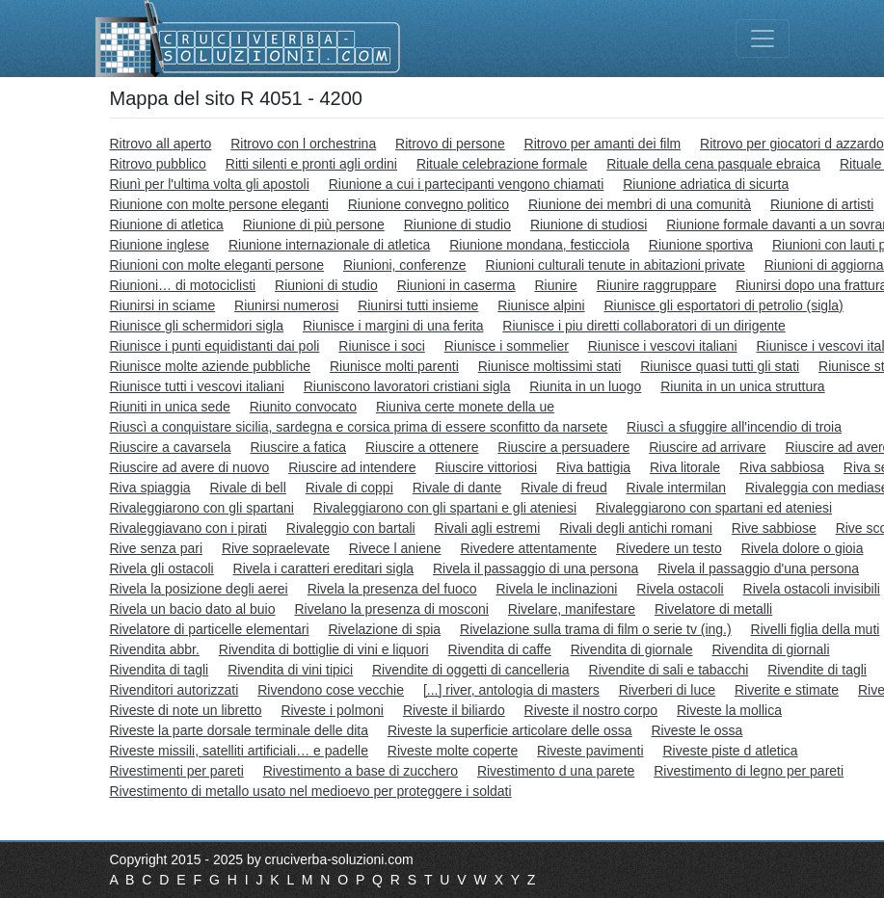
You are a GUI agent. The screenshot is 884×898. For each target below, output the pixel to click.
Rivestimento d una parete (555, 771)
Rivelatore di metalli (713, 609)
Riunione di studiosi (588, 224)
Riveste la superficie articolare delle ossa (510, 730)
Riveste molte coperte (453, 750)
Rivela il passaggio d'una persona (758, 568)
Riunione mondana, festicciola (539, 244)
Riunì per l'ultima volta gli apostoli (209, 184)
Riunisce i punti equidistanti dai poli (215, 346)
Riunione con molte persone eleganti (219, 204)
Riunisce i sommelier (506, 346)
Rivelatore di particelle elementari (209, 629)
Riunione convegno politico (428, 204)
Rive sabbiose (774, 528)
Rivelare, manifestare (571, 609)
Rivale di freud (564, 487)
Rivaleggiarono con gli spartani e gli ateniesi (444, 507)
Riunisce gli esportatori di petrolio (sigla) (723, 305)
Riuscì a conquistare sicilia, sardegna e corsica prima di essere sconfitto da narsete (359, 427)
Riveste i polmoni (332, 710)
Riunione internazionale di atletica (329, 244)
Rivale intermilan (676, 487)
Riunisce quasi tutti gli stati (719, 366)
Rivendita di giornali (770, 649)
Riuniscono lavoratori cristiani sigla (407, 386)
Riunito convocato (303, 406)
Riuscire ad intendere (351, 467)
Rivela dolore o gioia (802, 548)
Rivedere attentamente (528, 548)
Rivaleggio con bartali (350, 528)
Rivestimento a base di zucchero (360, 771)
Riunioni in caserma (456, 285)
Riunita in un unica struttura (742, 386)
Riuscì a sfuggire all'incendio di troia (734, 427)
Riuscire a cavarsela (170, 447)
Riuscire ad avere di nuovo (190, 467)
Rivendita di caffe (499, 649)
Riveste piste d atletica (730, 750)
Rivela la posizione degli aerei (199, 588)
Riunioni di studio (326, 285)
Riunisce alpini (540, 305)
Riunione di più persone (314, 224)
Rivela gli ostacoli (162, 568)
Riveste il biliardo (454, 710)
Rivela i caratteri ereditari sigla (324, 568)
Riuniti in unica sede (170, 406)
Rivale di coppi (349, 487)
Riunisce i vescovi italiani (662, 346)
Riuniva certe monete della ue (465, 406)
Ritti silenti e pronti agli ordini (311, 164)
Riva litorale (685, 467)
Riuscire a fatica (298, 447)
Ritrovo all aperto (161, 143)
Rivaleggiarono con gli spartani (202, 507)
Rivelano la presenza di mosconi (391, 609)
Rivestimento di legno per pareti (749, 771)
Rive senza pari (156, 548)
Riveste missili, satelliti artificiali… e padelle (239, 750)
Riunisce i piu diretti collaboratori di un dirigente (643, 325)
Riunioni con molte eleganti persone (217, 265)
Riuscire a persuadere (563, 447)
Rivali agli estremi (488, 528)
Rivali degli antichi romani (635, 528)
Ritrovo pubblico (158, 164)
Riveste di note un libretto (186, 710)
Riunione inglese (160, 244)
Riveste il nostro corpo (591, 710)
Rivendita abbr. (155, 649)
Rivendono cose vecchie (330, 690)
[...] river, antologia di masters (511, 690)
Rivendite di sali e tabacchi (669, 669)
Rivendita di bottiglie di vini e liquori (324, 649)
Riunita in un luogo (585, 386)
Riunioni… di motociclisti (183, 285)
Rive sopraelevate (276, 548)
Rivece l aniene (395, 548)
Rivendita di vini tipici (290, 669)
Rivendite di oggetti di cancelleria (471, 669)
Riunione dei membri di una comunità (639, 204)
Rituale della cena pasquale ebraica (713, 164)
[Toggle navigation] (763, 38)
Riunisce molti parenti (394, 366)
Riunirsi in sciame (163, 305)
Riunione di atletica (167, 224)
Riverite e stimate (787, 690)
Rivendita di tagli (159, 669)
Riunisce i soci (381, 346)
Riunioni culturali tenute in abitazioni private (615, 265)
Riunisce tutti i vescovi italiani (197, 386)
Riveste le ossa (696, 730)
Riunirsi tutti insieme (418, 305)
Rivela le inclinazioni (556, 588)
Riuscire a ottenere (422, 447)
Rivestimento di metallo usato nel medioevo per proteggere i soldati (311, 791)
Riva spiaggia (150, 487)
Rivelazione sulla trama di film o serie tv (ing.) (596, 629)
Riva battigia (593, 467)
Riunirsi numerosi (286, 305)
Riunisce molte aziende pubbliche (210, 366)
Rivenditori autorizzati (174, 690)
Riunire (555, 285)
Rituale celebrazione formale (501, 164)
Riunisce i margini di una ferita (393, 325)
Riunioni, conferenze (405, 265)
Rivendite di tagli (817, 669)
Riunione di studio (457, 224)
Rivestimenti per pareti (177, 771)
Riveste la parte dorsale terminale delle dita (239, 730)
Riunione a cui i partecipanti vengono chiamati (466, 184)
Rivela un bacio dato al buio (193, 609)
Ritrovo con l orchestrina (303, 143)
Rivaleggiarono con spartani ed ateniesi (714, 507)
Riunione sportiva (701, 244)
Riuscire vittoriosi (486, 467)
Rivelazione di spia (384, 629)
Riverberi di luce (667, 690)
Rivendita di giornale (632, 649)
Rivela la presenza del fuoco (392, 588)
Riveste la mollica (729, 710)
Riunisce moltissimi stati (550, 366)
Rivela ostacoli (679, 588)
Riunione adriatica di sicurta (706, 184)
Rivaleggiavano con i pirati (188, 528)
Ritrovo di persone (450, 143)
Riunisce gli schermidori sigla (197, 325)
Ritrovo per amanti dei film (603, 143)
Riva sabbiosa (781, 467)
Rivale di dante (457, 487)
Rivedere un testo (669, 548)
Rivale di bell (247, 487)
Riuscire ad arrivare (707, 447)
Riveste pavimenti (590, 750)
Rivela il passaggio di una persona (535, 568)
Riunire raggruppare (657, 285)
